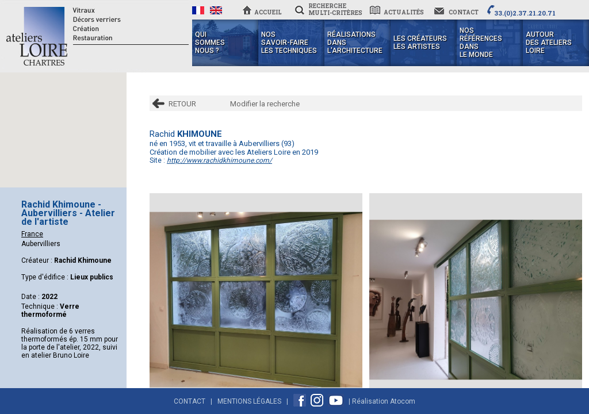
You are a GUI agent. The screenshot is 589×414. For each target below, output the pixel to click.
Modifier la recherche (265, 103)
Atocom (402, 401)
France (32, 234)
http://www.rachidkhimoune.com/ (219, 160)
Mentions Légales (249, 401)
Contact (189, 401)
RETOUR (182, 103)
